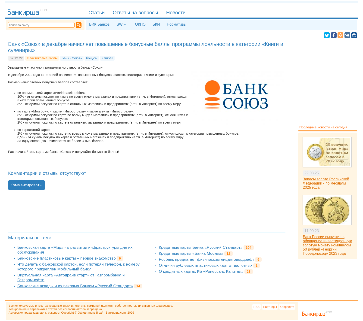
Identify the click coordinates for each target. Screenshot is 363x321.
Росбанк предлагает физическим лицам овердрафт (206, 259)
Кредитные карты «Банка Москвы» (191, 253)
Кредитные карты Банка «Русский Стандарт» (201, 247)
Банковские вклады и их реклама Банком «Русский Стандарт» (75, 286)
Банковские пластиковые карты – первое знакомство (66, 258)
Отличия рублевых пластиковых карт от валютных (205, 265)
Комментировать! (26, 185)
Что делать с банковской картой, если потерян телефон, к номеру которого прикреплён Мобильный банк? (78, 266)
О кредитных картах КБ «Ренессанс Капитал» (201, 271)
